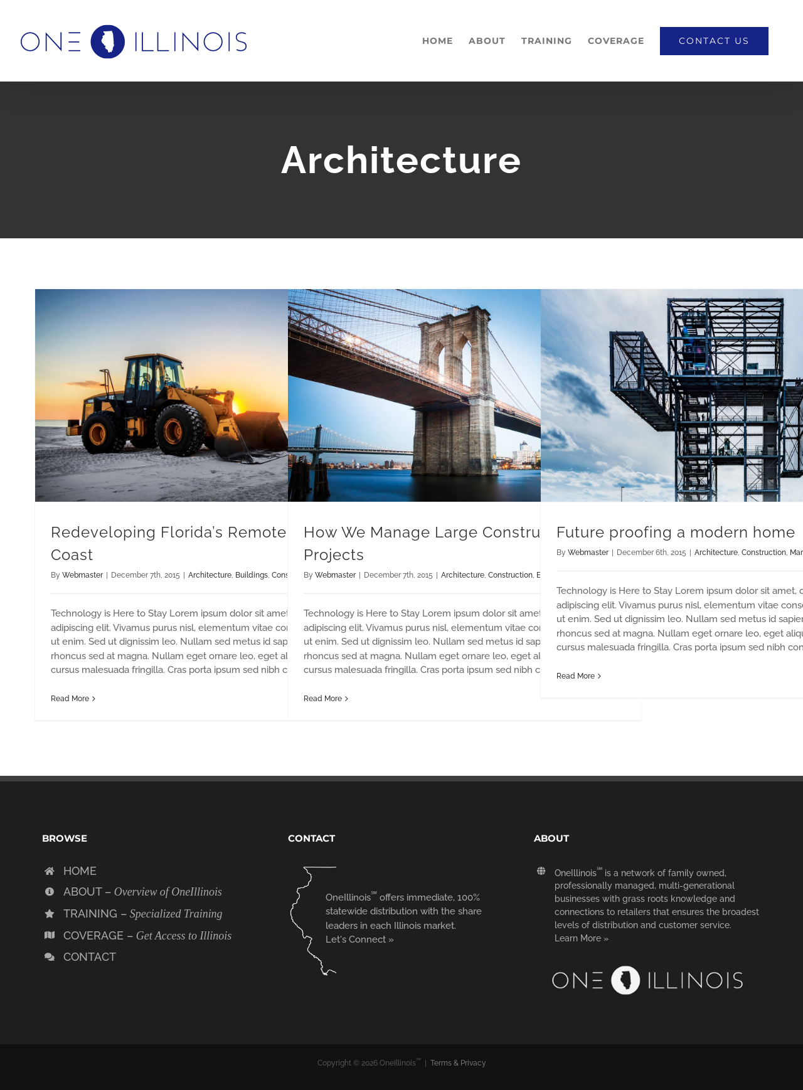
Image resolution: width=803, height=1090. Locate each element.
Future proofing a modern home (675, 532)
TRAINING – (143, 913)
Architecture (209, 575)
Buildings (251, 575)
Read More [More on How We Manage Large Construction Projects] (323, 698)
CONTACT (89, 956)
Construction (510, 575)
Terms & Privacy (458, 1063)
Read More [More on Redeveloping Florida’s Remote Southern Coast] (70, 698)
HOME (80, 870)
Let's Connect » (360, 939)
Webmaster (82, 575)
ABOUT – (142, 891)
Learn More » (582, 938)
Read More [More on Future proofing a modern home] (575, 676)
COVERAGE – (147, 935)
